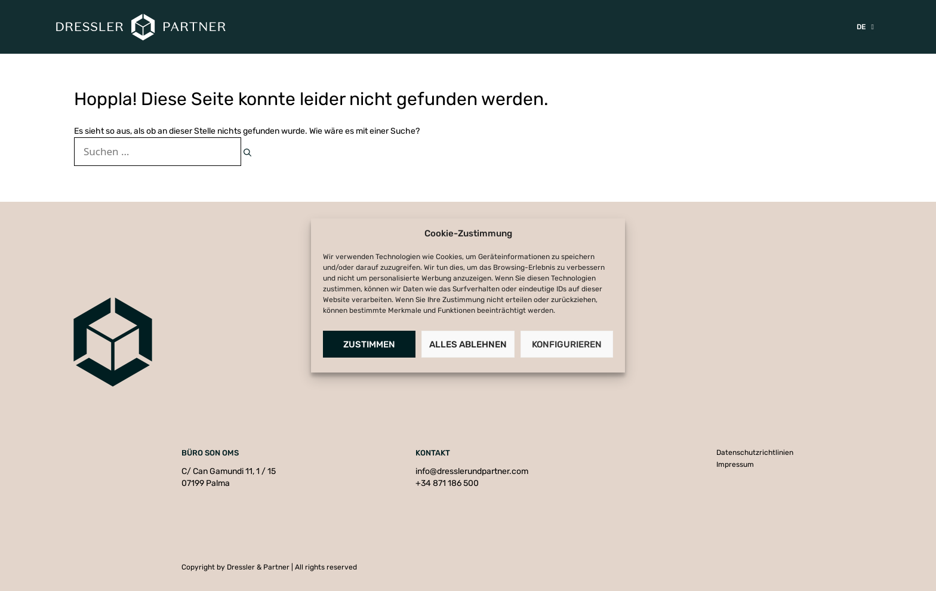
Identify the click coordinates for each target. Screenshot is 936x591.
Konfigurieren (567, 344)
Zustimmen (369, 344)
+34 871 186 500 (447, 483)
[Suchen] (247, 152)
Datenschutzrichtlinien (754, 452)
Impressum (735, 464)
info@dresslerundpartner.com (471, 471)
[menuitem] (865, 27)
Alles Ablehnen (468, 344)
